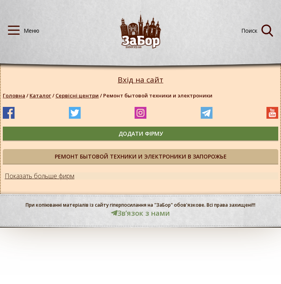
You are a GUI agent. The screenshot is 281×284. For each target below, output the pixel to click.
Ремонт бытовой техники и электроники (158, 95)
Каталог (40, 95)
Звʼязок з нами (140, 213)
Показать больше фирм (39, 175)
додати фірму (140, 133)
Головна (14, 95)
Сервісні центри (77, 95)
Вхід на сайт (140, 80)
